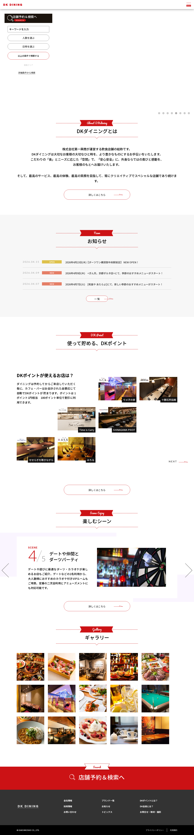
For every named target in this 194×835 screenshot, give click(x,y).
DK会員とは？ (146, 806)
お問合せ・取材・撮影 (150, 811)
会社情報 (68, 800)
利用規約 (173, 830)
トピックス (107, 811)
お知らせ (106, 806)
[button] (159, 113)
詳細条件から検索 (26, 72)
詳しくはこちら (97, 195)
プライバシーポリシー (155, 830)
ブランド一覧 (108, 800)
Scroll (97, 99)
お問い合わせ (70, 811)
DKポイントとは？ (149, 800)
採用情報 (68, 806)
